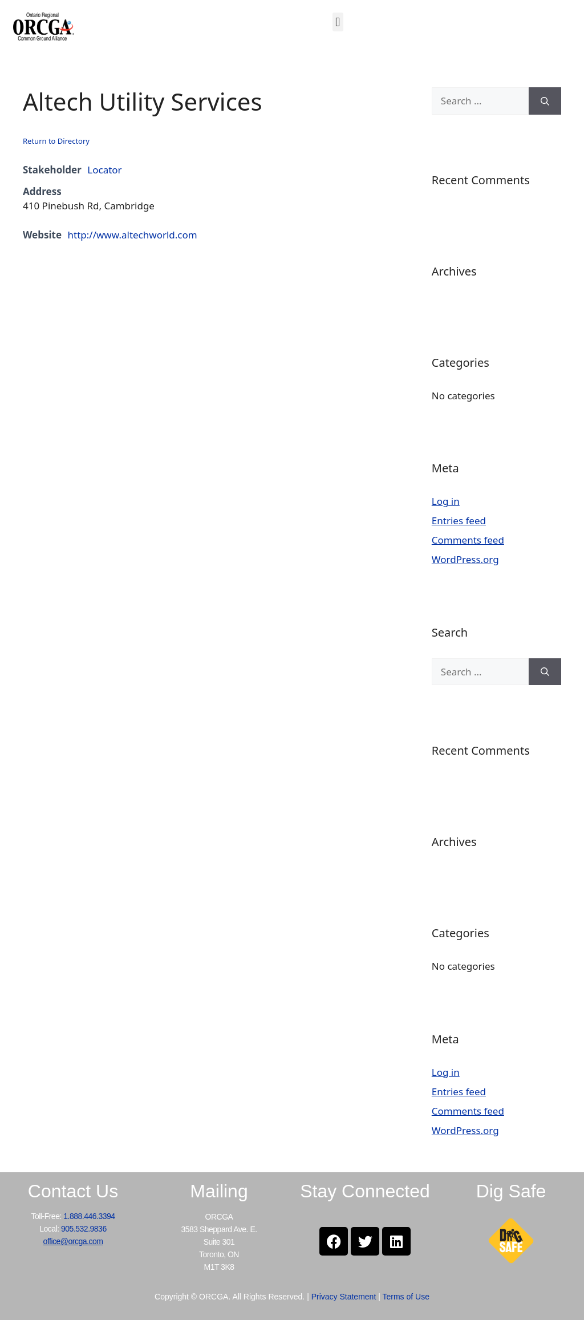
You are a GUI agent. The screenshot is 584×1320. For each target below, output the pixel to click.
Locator (104, 169)
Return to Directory (56, 141)
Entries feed (459, 520)
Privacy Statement (343, 1296)
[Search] (545, 101)
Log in (446, 501)
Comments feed (468, 539)
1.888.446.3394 (89, 1216)
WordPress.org (465, 559)
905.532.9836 (84, 1228)
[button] (337, 22)
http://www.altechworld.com (132, 234)
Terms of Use (405, 1296)
